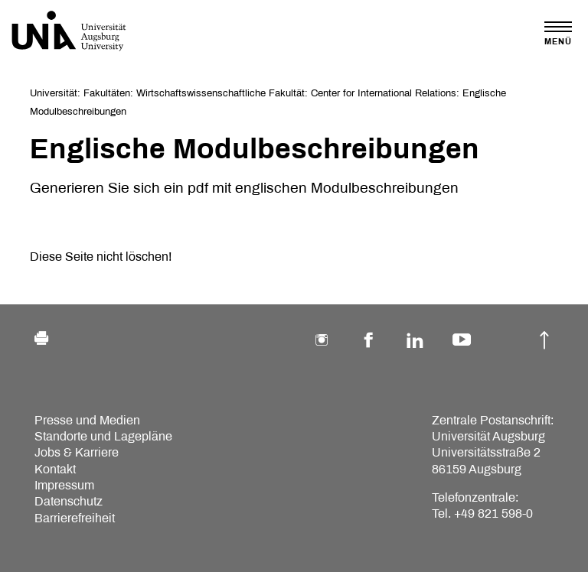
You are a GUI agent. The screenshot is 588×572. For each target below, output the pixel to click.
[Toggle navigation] (558, 33)
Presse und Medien (87, 420)
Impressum (64, 485)
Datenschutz (68, 501)
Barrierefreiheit (74, 518)
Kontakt (55, 469)
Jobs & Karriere (76, 452)
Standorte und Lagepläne (103, 436)
